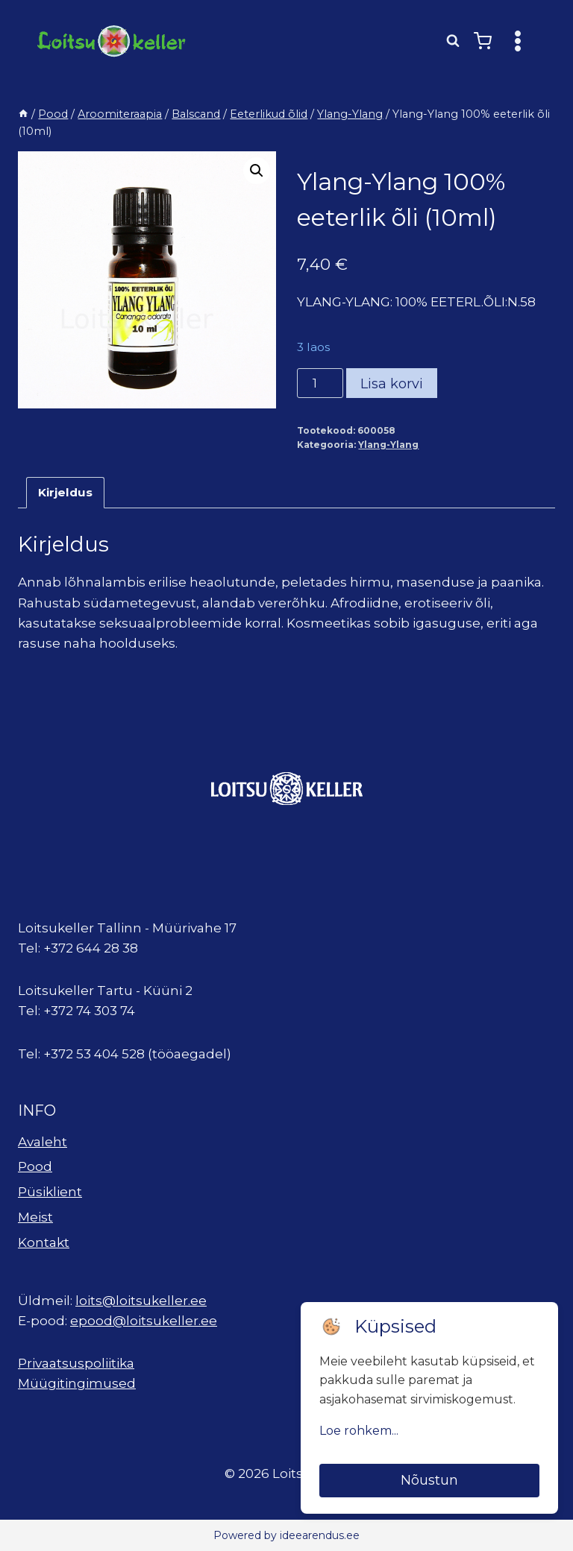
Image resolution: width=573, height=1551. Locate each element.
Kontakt (43, 1242)
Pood (35, 1166)
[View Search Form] (452, 41)
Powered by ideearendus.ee (286, 1535)
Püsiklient (50, 1191)
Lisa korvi (391, 384)
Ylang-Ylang (388, 444)
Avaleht (42, 1141)
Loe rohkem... (358, 1431)
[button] (256, 170)
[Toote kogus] (320, 383)
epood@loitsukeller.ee (143, 1320)
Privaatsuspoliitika (76, 1363)
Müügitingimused (77, 1383)
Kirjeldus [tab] (65, 492)
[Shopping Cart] (483, 41)
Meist (35, 1217)
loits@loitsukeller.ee (141, 1300)
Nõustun (429, 1480)
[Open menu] (517, 41)
